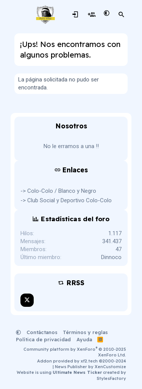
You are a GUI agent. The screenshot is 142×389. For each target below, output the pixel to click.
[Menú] (21, 15)
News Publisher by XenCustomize (90, 366)
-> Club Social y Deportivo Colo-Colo (66, 200)
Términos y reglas (85, 332)
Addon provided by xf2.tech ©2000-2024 (81, 361)
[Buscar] (121, 15)
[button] (106, 13)
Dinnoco (111, 257)
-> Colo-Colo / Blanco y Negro (58, 190)
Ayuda (84, 339)
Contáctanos (42, 332)
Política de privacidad (43, 339)
